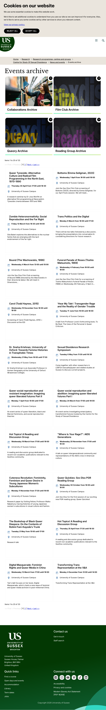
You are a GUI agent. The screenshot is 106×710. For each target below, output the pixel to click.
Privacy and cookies (62, 687)
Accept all (31, 31)
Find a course (10, 676)
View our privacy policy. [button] (14, 24)
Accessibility (59, 683)
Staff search (59, 640)
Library (7, 688)
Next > (30, 164)
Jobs (6, 696)
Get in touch (59, 636)
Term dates (9, 692)
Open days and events (14, 680)
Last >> (36, 164)
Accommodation (11, 684)
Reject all (12, 31)
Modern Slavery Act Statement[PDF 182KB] (67, 693)
